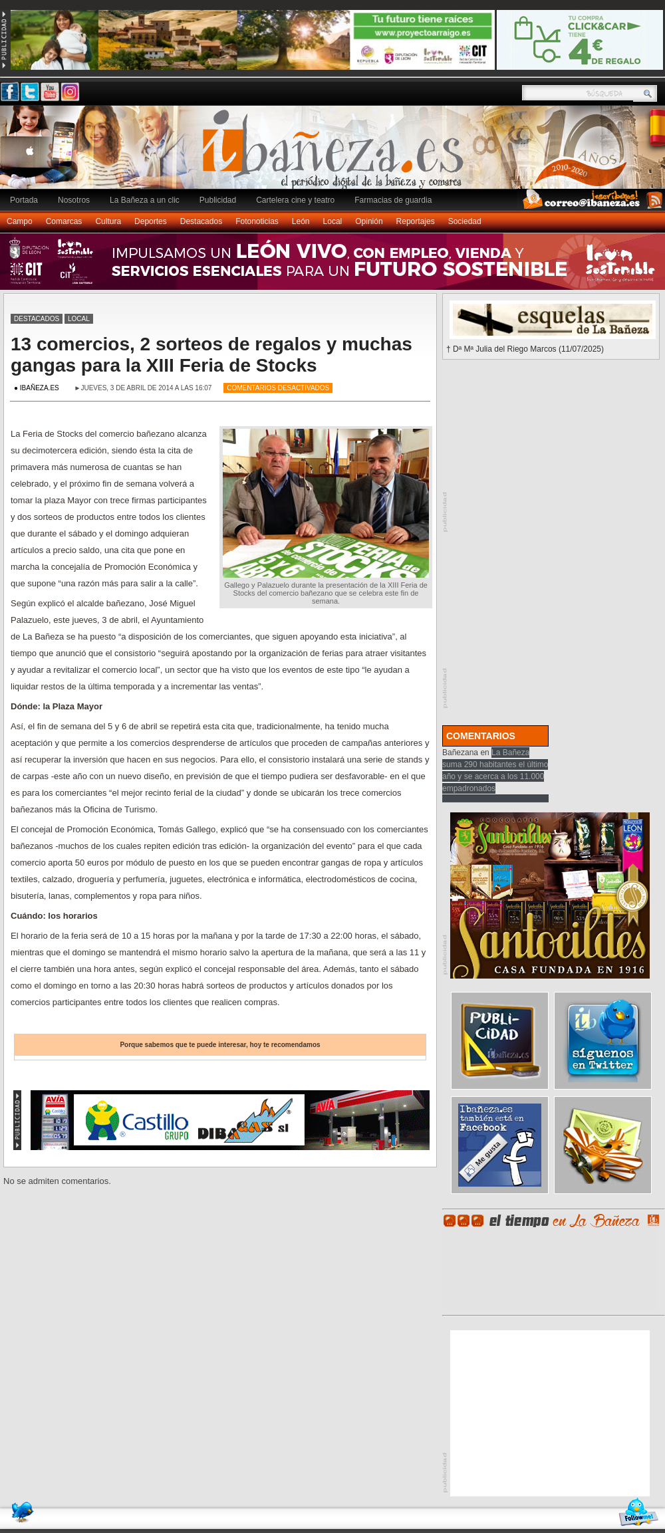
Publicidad (218, 200)
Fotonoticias (257, 221)
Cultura (108, 221)
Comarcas (64, 221)
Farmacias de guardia (393, 200)
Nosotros (74, 200)
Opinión (368, 221)
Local (332, 221)
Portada (24, 200)
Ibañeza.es (336, 154)
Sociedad (464, 221)
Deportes (150, 221)
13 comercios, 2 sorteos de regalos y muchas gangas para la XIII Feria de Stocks (211, 355)
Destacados (201, 221)
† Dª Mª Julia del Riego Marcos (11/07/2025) (525, 349)
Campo (20, 221)
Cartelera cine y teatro (295, 200)
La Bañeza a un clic (145, 200)
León (301, 221)
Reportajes (415, 221)
